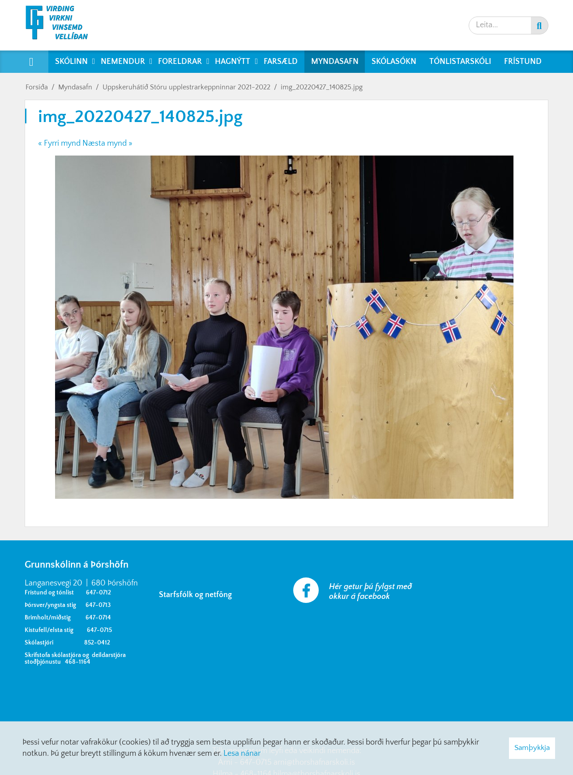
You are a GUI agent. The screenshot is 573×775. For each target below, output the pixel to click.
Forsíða (37, 87)
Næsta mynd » (107, 143)
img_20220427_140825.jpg (322, 87)
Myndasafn (75, 87)
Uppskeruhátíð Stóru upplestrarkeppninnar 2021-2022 (186, 87)
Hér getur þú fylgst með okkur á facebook (370, 591)
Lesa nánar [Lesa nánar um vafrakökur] (242, 753)
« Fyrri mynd (59, 143)
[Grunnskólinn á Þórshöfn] (62, 25)
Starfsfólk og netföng (197, 594)
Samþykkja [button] (532, 748)
